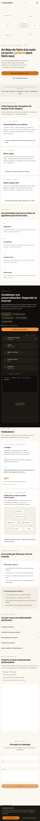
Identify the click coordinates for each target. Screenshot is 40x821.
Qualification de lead (19, 314)
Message (3, 769)
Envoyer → (20, 786)
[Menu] (37, 2)
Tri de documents (21, 318)
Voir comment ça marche (20, 78)
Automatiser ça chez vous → (20, 329)
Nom (2, 754)
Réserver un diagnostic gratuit (20, 73)
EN (25, 2)
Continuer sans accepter (29, 818)
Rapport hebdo (7, 321)
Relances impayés (7, 318)
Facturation (6, 314)
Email (2, 762)
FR (22, 2)
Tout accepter (11, 818)
